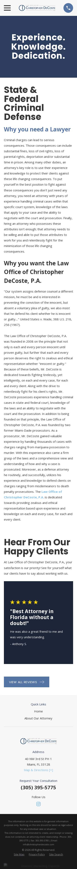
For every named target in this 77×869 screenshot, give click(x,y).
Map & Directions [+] (38, 770)
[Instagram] (38, 804)
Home (38, 711)
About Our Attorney (38, 718)
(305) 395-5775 (38, 787)
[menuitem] (19, 854)
